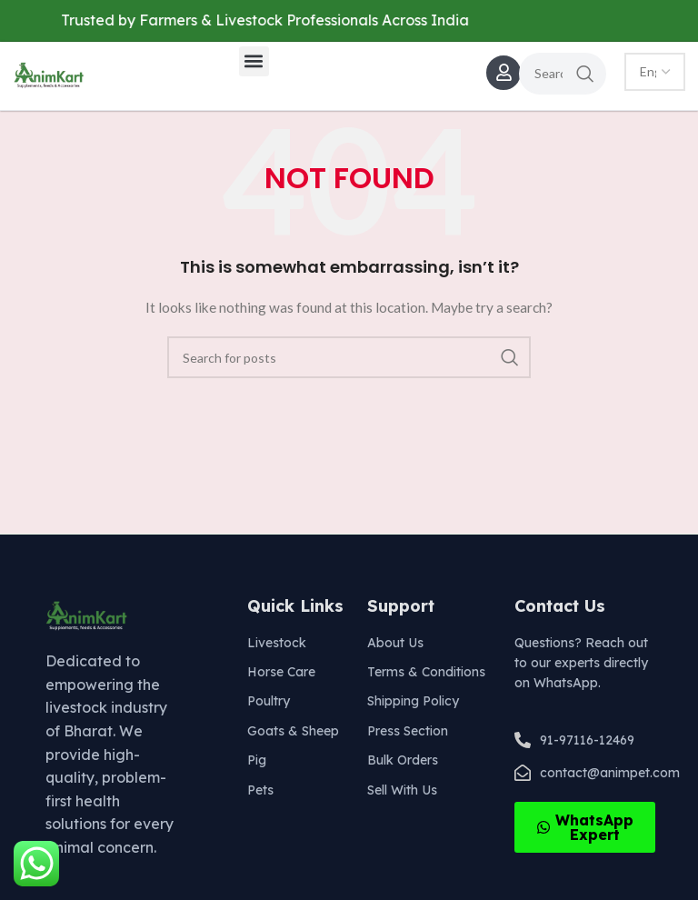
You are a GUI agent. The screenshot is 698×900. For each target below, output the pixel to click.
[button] (254, 61)
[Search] (562, 74)
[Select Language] (654, 72)
